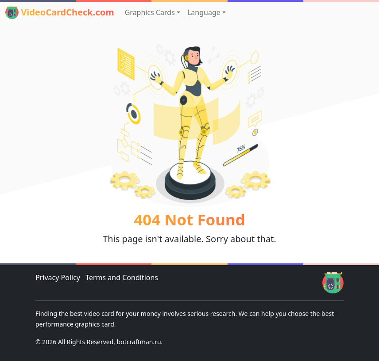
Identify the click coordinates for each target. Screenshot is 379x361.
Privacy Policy (57, 277)
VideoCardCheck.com (59, 12)
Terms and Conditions (121, 277)
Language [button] (203, 12)
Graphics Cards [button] (150, 12)
